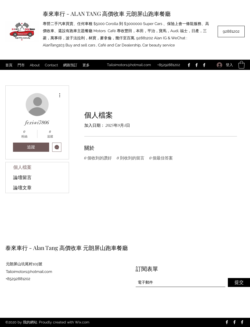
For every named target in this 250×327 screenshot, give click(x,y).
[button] (241, 65)
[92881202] (231, 31)
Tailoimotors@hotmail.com (129, 65)
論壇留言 (22, 177)
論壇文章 (22, 188)
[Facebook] (188, 65)
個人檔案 (22, 167)
